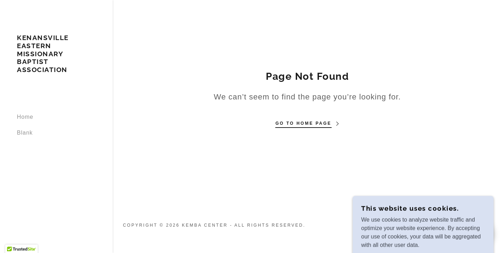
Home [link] (25, 117)
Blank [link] (25, 133)
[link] (56, 70)
